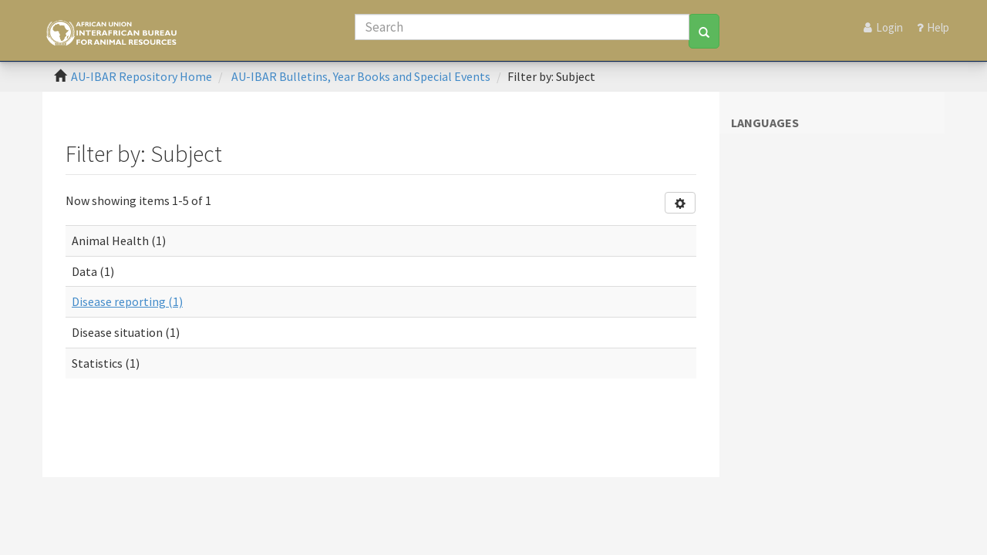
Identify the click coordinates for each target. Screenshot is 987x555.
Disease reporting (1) (127, 301)
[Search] (522, 27)
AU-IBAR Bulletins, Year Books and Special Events (360, 76)
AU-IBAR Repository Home (141, 76)
